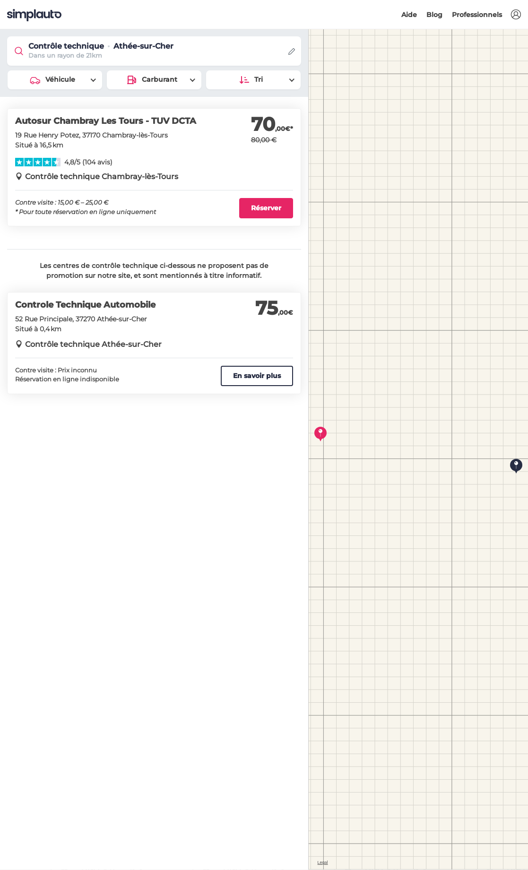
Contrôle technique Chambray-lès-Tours (101, 176)
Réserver (266, 208)
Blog (434, 14)
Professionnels (477, 14)
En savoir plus (257, 375)
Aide (409, 14)
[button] (516, 14)
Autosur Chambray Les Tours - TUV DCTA (105, 121)
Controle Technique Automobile (85, 305)
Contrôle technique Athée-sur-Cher (93, 344)
